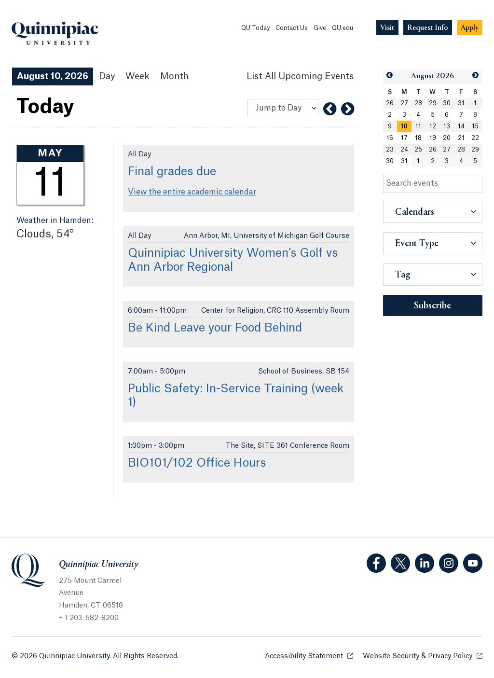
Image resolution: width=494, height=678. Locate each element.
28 (418, 103)
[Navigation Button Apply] (469, 28)
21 (461, 138)
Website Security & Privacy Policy (422, 655)
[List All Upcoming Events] (300, 76)
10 (404, 126)
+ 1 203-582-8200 (89, 618)
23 (390, 149)
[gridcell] (404, 126)
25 (418, 149)
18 (418, 138)
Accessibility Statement (309, 655)
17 (404, 138)
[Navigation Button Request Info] (427, 28)
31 (461, 103)
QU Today (255, 28)
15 (475, 126)
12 (432, 126)
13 (446, 126)
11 (418, 126)
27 (404, 103)
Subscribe (432, 306)
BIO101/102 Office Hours (197, 463)
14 (461, 126)
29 (433, 103)
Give (320, 28)
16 (389, 138)
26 (390, 103)
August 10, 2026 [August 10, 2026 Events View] (52, 76)
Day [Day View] (107, 76)
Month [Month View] (174, 76)
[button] (390, 75)
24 (404, 149)
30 (447, 103)
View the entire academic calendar (192, 192)
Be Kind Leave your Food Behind (215, 328)
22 (475, 138)
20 (447, 138)
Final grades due (172, 172)
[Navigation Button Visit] (387, 28)
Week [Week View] (137, 76)
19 (432, 138)
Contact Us (291, 28)
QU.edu (342, 28)
